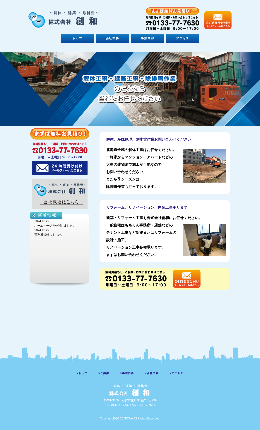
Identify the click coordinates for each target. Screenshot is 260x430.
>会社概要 (152, 373)
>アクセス (176, 373)
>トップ (82, 373)
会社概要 (112, 38)
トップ (77, 38)
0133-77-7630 (120, 404)
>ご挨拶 (103, 373)
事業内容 (147, 38)
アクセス (182, 38)
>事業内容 (127, 373)
